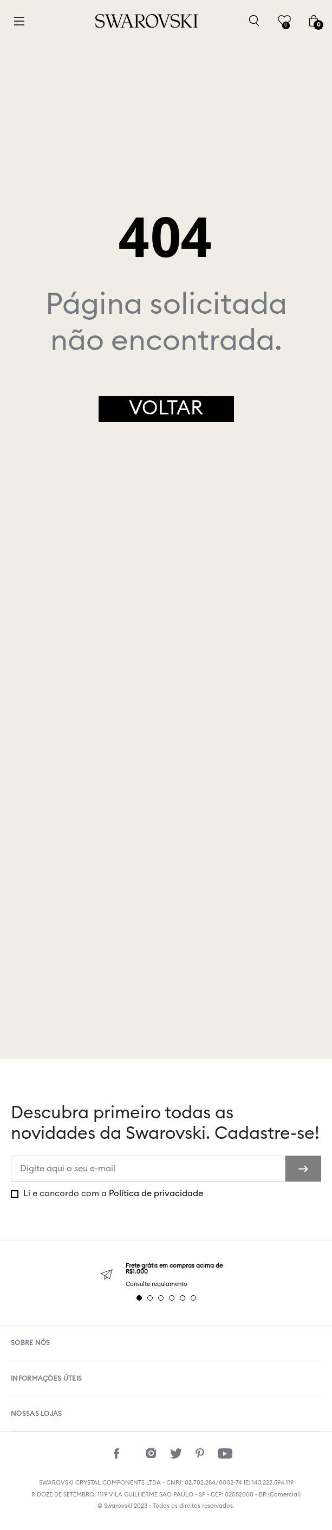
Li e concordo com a (112, 1193)
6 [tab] (193, 1298)
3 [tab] (161, 1298)
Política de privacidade (156, 1193)
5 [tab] (182, 1298)
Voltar (166, 408)
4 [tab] (171, 1298)
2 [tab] (150, 1298)
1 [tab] (139, 1298)
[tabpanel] (166, 1275)
